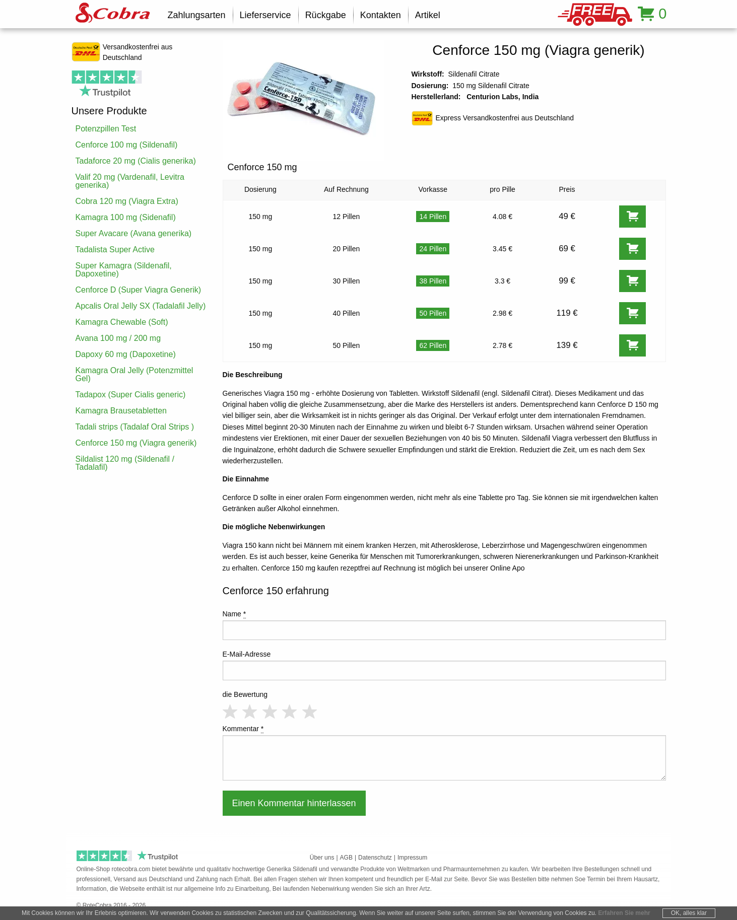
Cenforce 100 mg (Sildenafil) (127, 144)
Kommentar (243, 729)
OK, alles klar (689, 912)
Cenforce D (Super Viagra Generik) (139, 290)
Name (234, 614)
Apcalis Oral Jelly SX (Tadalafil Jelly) (141, 306)
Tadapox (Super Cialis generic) (131, 394)
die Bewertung (245, 694)
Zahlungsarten (197, 15)
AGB (346, 857)
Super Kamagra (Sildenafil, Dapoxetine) (124, 269)
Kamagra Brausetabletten (121, 410)
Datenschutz (375, 857)
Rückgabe (325, 15)
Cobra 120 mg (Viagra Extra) (127, 201)
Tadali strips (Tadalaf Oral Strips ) (135, 426)
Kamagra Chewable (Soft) (122, 322)
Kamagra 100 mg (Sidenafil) (126, 217)
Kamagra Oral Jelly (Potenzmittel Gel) (134, 374)
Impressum (412, 857)
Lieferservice (265, 15)
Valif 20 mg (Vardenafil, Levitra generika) (130, 181)
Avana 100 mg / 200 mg (118, 338)
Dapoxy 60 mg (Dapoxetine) (126, 354)
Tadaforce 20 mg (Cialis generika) (136, 161)
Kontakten (380, 15)
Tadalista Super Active (115, 249)
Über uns (322, 857)
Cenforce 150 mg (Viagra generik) (136, 443)
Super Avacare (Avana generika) (134, 233)
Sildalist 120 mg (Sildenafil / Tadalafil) (125, 463)
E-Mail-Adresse (247, 654)
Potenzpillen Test (106, 128)
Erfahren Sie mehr (624, 912)
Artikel (427, 15)
